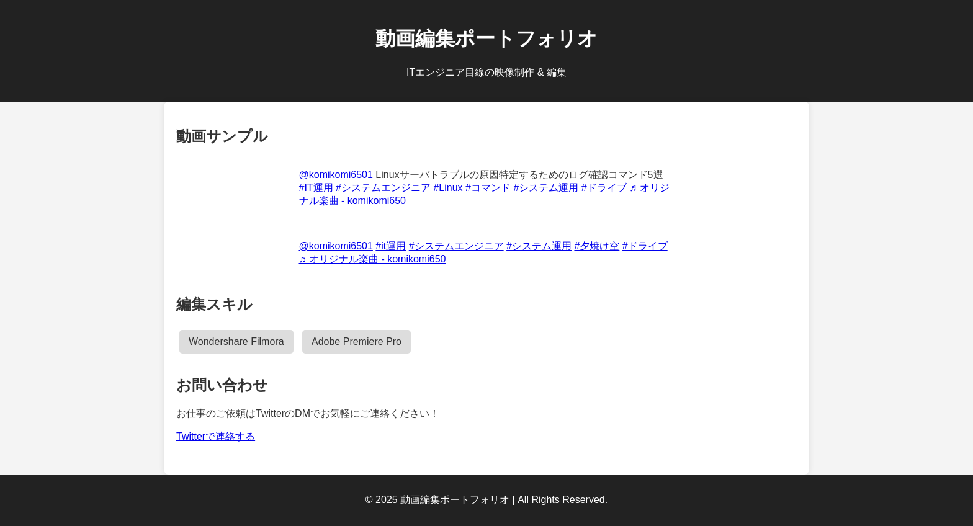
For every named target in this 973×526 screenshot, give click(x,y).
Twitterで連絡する (215, 436)
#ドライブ (604, 187)
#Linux (447, 187)
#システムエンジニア (383, 187)
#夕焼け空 (596, 246)
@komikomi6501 (336, 174)
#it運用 (390, 246)
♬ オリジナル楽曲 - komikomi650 (372, 259)
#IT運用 (316, 187)
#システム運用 (545, 187)
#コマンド (488, 187)
